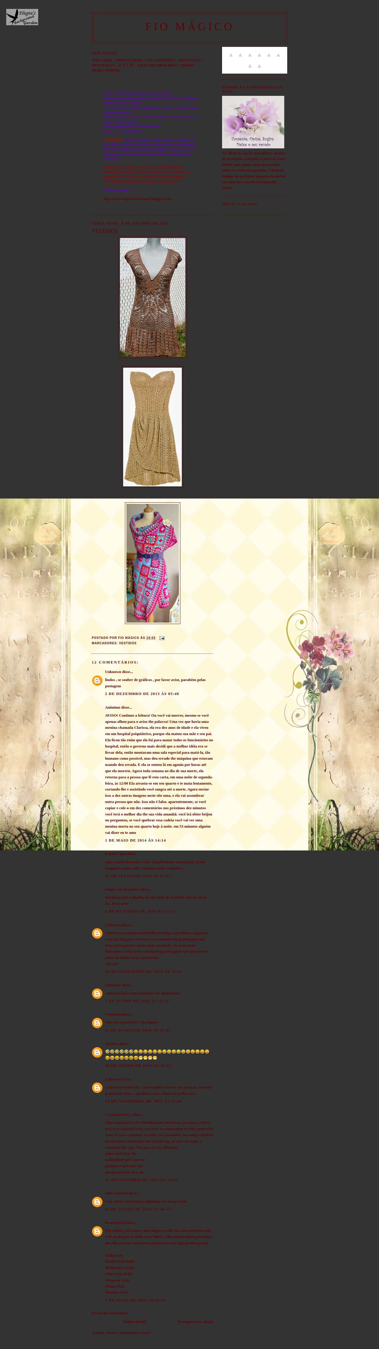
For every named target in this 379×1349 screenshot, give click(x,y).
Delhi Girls (114, 1255)
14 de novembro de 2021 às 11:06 (143, 1101)
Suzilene (112, 1043)
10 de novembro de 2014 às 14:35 (143, 971)
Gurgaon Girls (117, 1280)
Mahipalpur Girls (119, 1267)
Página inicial (134, 1321)
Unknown (113, 671)
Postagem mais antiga (195, 1321)
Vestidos (127, 643)
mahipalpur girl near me (125, 1159)
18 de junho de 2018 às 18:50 (138, 1065)
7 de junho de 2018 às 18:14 (137, 1001)
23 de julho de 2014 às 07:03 (138, 876)
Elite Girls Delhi (118, 1274)
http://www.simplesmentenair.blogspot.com (137, 198)
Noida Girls (114, 1286)
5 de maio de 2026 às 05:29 (135, 1300)
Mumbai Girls (117, 1292)
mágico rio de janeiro (122, 889)
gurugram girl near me (124, 1166)
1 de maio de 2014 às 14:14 (135, 840)
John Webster (116, 1193)
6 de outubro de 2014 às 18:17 (140, 911)
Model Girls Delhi (120, 1261)
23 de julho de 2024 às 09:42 (138, 1209)
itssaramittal (115, 1222)
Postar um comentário (110, 1313)
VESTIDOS (105, 231)
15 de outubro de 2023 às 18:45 (141, 1179)
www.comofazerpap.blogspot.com (177, 939)
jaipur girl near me (120, 1153)
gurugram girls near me (124, 1172)
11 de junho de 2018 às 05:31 (138, 1030)
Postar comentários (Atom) (129, 1332)
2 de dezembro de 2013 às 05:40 (142, 693)
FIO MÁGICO (190, 26)
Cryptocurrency (118, 1114)
